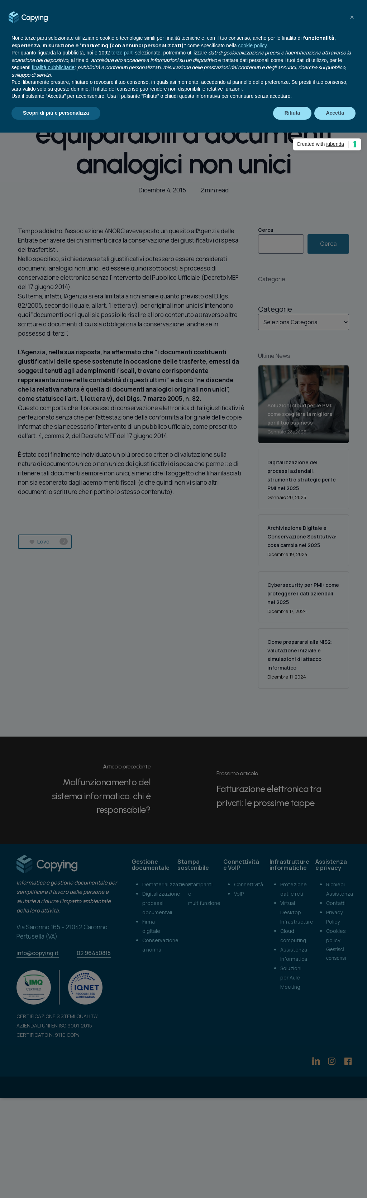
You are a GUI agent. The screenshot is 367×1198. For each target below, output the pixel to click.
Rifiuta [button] (292, 113)
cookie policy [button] (252, 45)
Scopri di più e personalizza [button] (56, 113)
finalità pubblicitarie (53, 67)
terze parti (122, 53)
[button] (352, 17)
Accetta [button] (335, 113)
